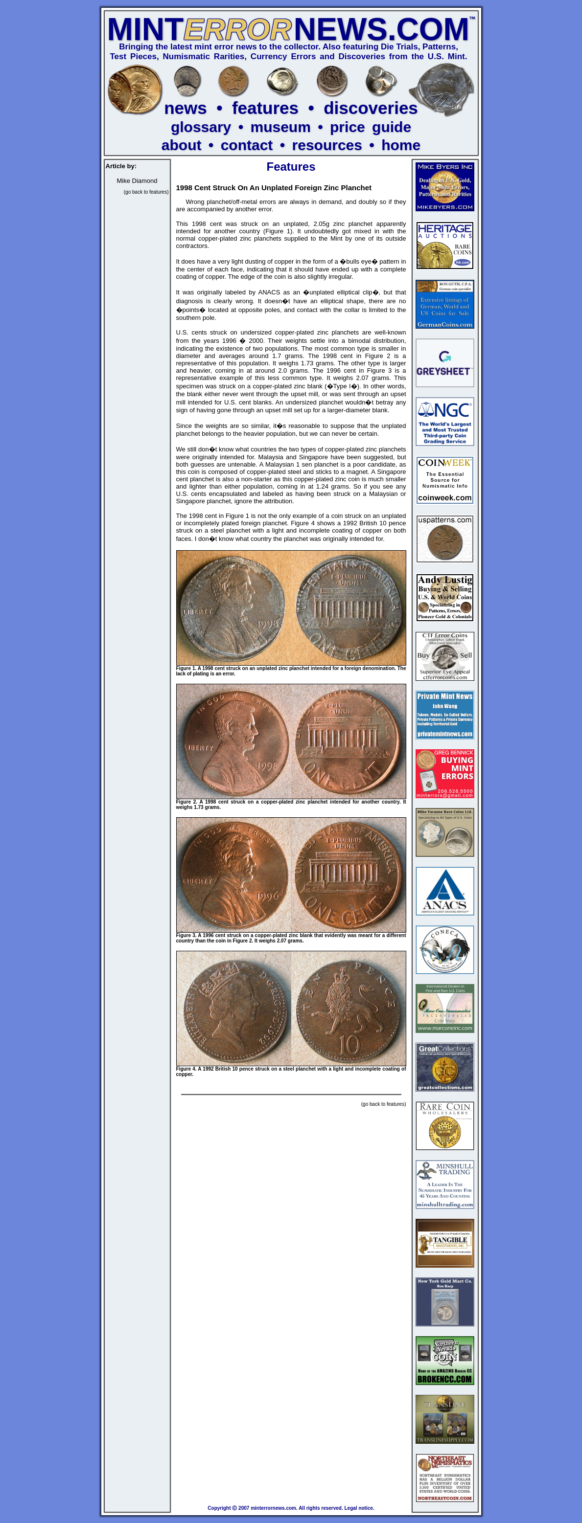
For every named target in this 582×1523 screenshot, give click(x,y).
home (400, 145)
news (185, 107)
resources (327, 145)
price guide (370, 127)
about (182, 145)
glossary (201, 127)
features (265, 107)
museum (280, 127)
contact (247, 145)
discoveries (371, 107)
